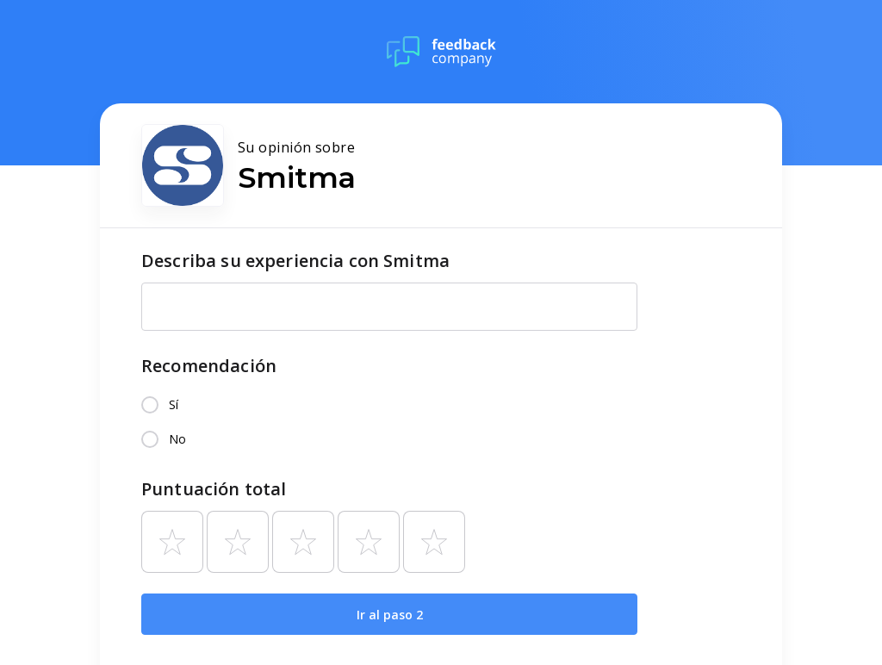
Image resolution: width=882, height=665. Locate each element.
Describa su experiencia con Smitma (295, 260)
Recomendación (208, 365)
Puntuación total (213, 488)
